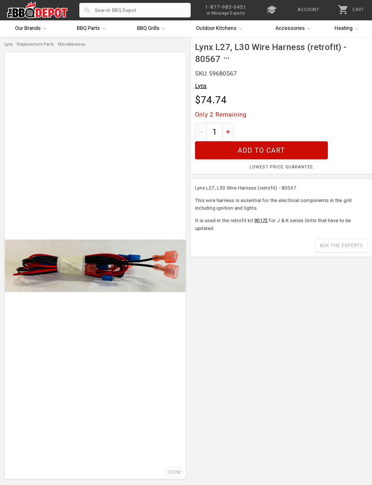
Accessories (295, 28)
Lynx (201, 85)
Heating (348, 28)
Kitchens (220, 28)
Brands (32, 28)
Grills (152, 28)
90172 (261, 202)
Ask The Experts (341, 227)
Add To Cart (303, 132)
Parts (93, 28)
